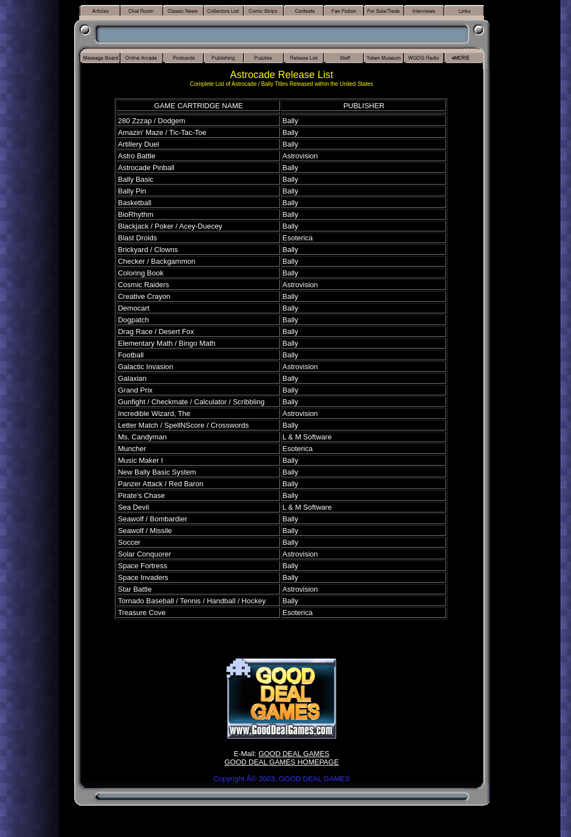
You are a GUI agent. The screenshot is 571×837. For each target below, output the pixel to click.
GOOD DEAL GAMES (293, 753)
